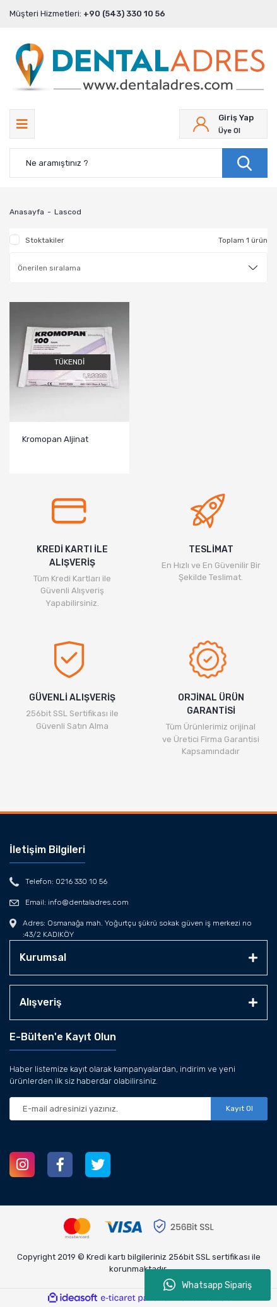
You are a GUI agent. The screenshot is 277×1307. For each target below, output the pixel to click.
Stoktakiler (44, 240)
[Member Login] (223, 124)
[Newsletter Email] (138, 1108)
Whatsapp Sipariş (207, 1285)
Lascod (67, 211)
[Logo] (138, 69)
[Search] (138, 163)
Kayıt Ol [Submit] (239, 1108)
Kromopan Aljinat (55, 439)
